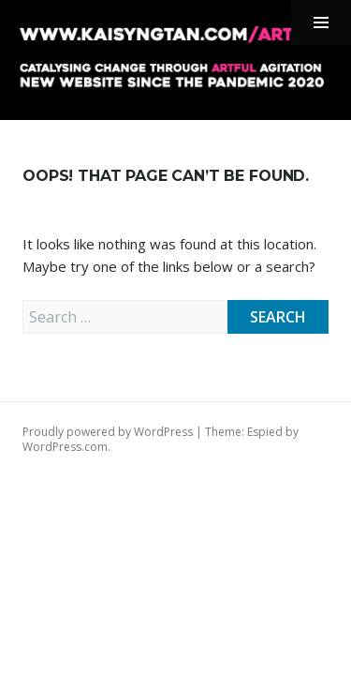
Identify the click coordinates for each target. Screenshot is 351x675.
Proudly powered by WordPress (107, 432)
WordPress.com (65, 447)
